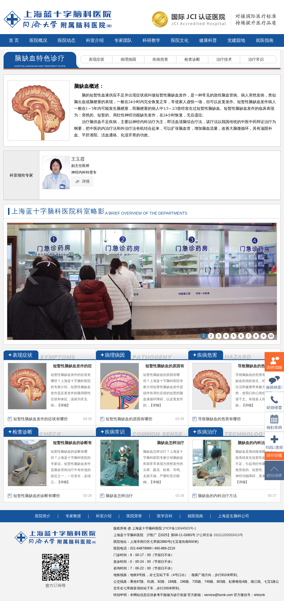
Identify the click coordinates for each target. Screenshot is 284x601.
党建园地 (236, 40)
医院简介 (42, 516)
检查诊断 (192, 59)
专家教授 (73, 516)
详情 (83, 181)
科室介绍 (95, 40)
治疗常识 (256, 59)
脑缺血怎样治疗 (170, 442)
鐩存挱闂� (274, 458)
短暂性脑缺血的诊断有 (72, 442)
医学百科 (165, 516)
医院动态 (66, 40)
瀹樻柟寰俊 (274, 386)
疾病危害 (160, 59)
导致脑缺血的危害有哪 (257, 366)
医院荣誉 (134, 516)
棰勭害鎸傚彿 (274, 425)
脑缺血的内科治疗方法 (257, 442)
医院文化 (180, 40)
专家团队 (123, 40)
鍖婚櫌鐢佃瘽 (274, 406)
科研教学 (151, 40)
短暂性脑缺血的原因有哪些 (129, 419)
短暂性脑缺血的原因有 (164, 366)
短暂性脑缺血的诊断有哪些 (36, 495)
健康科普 (208, 40)
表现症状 (96, 59)
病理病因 (128, 59)
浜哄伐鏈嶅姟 (274, 366)
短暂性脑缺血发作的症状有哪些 (40, 419)
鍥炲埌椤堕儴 (274, 475)
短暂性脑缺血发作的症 (72, 366)
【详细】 (63, 405)
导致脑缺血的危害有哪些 (219, 419)
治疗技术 (224, 59)
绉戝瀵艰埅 (274, 446)
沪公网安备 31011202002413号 (219, 535)
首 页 (14, 40)
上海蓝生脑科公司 (233, 516)
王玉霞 (78, 159)
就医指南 (264, 40)
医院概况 (38, 40)
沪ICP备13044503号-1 (179, 528)
